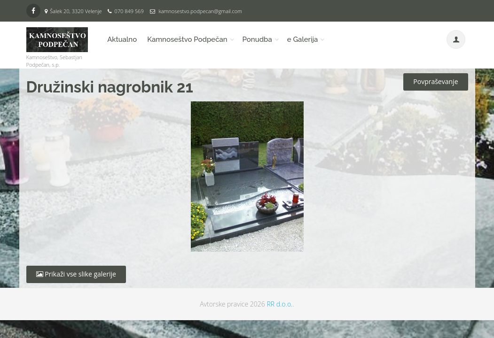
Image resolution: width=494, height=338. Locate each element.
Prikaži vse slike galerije (76, 273)
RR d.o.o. (279, 304)
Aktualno (122, 39)
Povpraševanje (435, 81)
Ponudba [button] (257, 39)
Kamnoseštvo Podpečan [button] (187, 39)
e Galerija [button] (302, 39)
